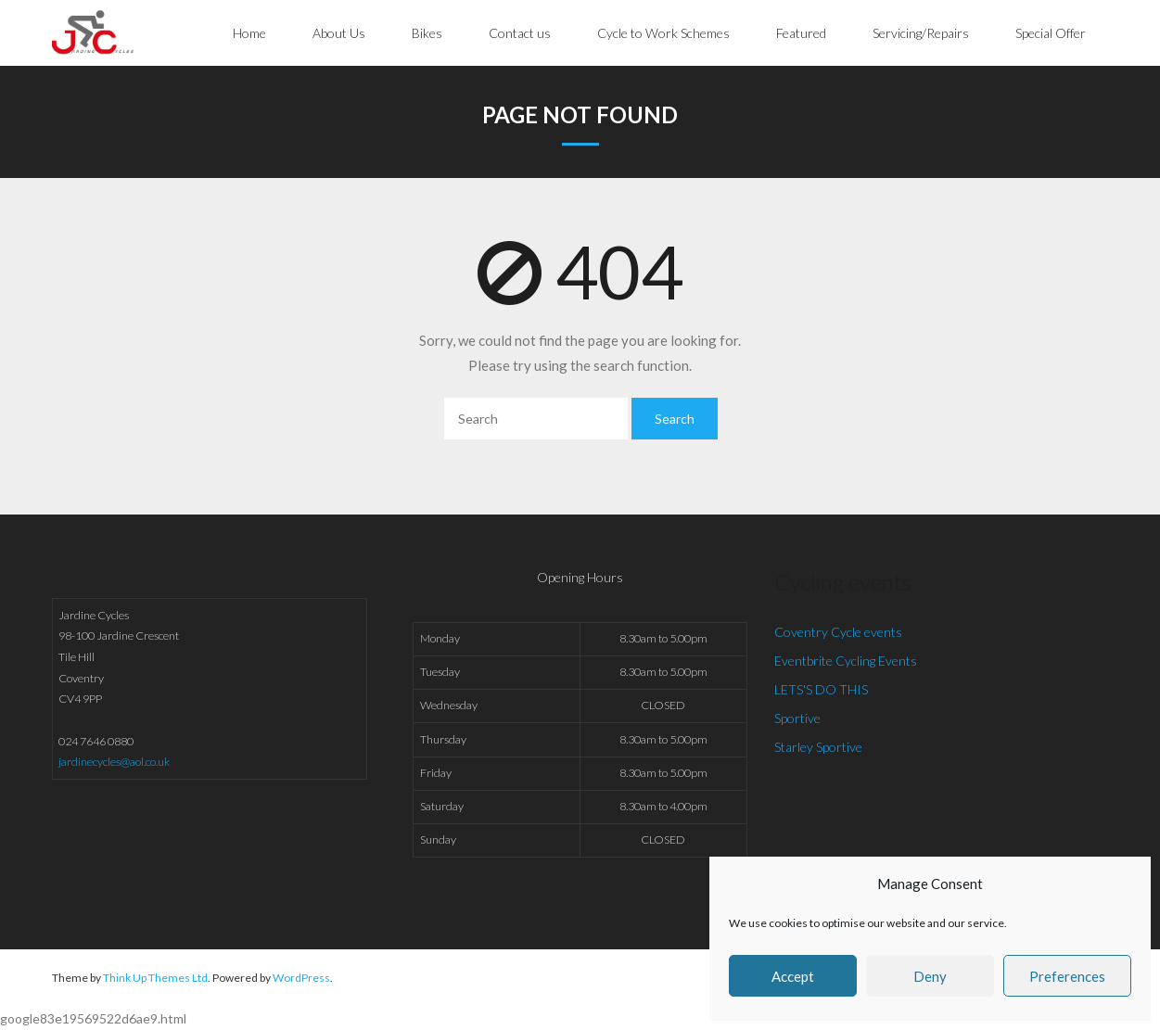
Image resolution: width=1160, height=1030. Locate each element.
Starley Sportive (818, 747)
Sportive (797, 718)
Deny (930, 976)
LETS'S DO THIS (821, 689)
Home (249, 33)
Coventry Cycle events (838, 632)
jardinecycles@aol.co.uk (114, 762)
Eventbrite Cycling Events (845, 660)
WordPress (301, 978)
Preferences (1067, 976)
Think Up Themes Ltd (155, 978)
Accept (792, 976)
